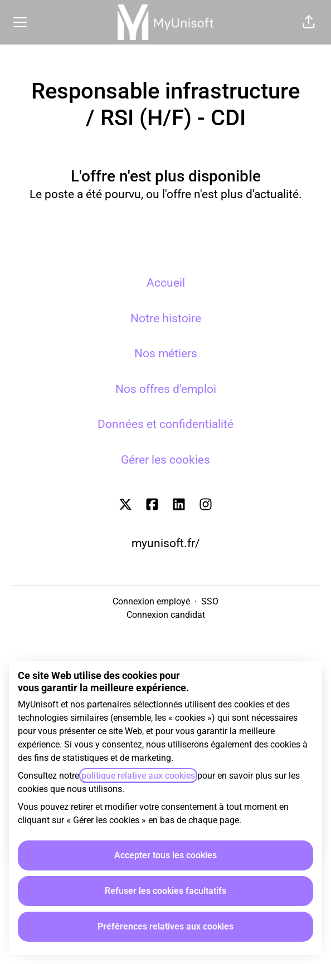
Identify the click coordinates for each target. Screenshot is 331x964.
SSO (209, 601)
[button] (308, 22)
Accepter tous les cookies (165, 855)
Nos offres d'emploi (165, 389)
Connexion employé (151, 601)
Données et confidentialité (165, 424)
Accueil (166, 282)
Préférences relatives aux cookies (165, 926)
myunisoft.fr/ (166, 543)
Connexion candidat (165, 614)
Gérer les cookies (165, 459)
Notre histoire (165, 318)
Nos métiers (165, 353)
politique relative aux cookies (138, 775)
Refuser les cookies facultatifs (165, 891)
